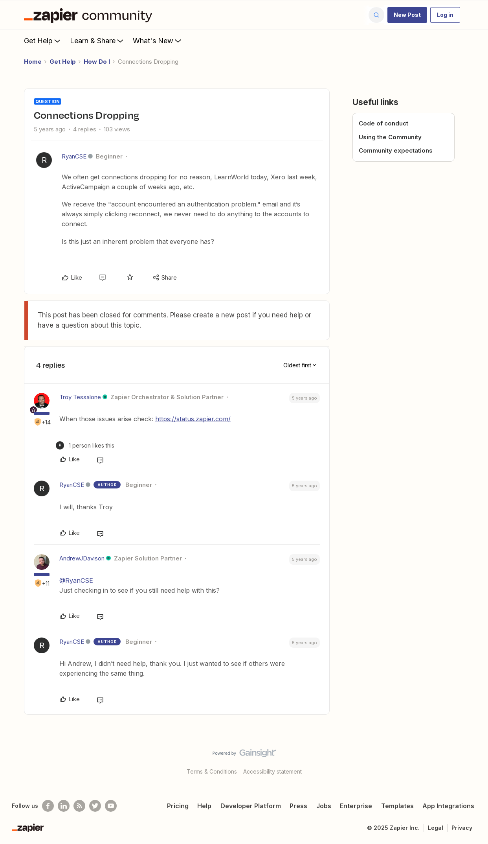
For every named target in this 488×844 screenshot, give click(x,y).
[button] (407, 15)
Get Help (43, 40)
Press (298, 806)
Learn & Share (97, 40)
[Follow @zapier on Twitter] (95, 806)
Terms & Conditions (212, 771)
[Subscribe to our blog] (79, 806)
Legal (435, 827)
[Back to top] (472, 760)
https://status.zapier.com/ (193, 419)
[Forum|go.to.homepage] (90, 15)
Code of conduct (383, 123)
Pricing (178, 806)
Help (204, 806)
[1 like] (85, 445)
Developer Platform (250, 806)
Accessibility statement (272, 771)
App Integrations (448, 806)
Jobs (323, 806)
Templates (397, 806)
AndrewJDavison (82, 558)
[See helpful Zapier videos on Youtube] (111, 806)
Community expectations (396, 150)
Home (33, 61)
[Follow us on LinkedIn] (64, 806)
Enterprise (356, 806)
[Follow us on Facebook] (48, 806)
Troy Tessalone (80, 397)
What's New (158, 40)
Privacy (461, 827)
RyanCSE (74, 156)
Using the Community (390, 137)
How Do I (97, 61)
